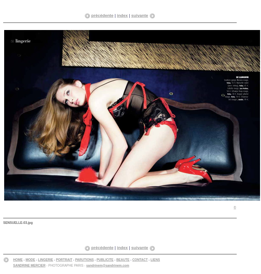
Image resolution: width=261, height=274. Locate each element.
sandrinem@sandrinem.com (107, 265)
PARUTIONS (84, 260)
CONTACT (140, 260)
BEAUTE (123, 260)
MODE (30, 260)
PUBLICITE (105, 260)
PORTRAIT (64, 260)
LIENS (155, 260)
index (122, 15)
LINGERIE (45, 260)
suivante (139, 15)
